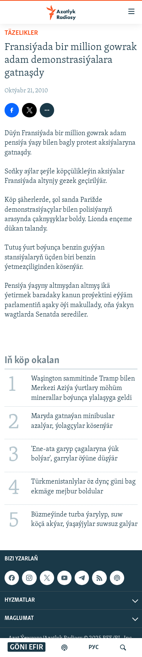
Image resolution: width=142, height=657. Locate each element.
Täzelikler (21, 33)
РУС (94, 648)
